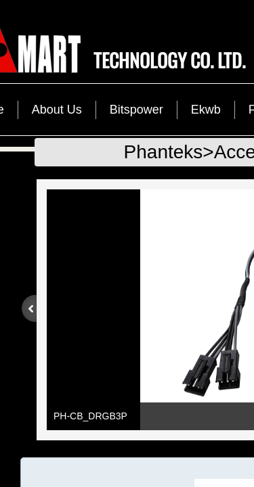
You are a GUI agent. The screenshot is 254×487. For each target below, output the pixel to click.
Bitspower (136, 109)
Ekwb (206, 109)
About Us (57, 109)
